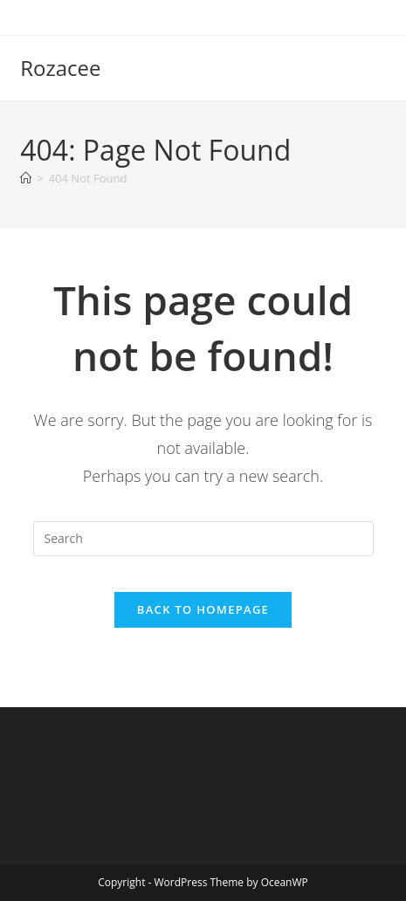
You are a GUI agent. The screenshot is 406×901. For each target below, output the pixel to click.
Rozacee (60, 67)
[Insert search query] (203, 538)
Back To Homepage (203, 609)
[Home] (25, 178)
